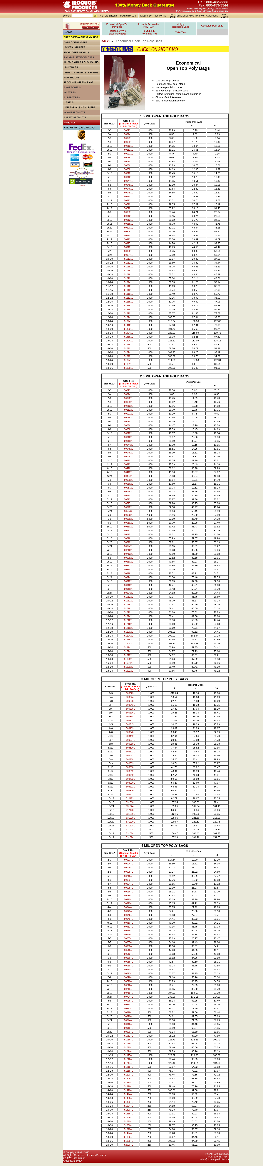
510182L (128, 608)
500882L (128, 558)
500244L (128, 863)
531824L (130, 837)
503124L (128, 903)
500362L (128, 425)
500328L (130, 701)
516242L (128, 663)
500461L (128, 189)
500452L (128, 449)
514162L (128, 639)
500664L (128, 958)
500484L (128, 919)
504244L (128, 934)
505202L (128, 507)
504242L (128, 476)
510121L (128, 263)
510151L (128, 266)
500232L (128, 390)
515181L (128, 337)
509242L (128, 593)
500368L (130, 759)
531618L (130, 829)
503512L (130, 751)
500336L (130, 712)
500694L (128, 965)
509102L (128, 581)
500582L (128, 491)
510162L (128, 604)
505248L (128, 511)
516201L (128, 348)
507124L (128, 985)
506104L (128, 969)
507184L (128, 993)
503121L (128, 177)
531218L (130, 818)
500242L (128, 394)
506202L (128, 542)
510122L (128, 600)
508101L (128, 216)
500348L (130, 732)
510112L (128, 597)
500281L (128, 142)
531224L (130, 825)
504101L (128, 196)
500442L (128, 445)
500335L (130, 709)
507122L (128, 554)
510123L (130, 798)
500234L (128, 860)
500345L (130, 724)
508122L (128, 565)
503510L (130, 747)
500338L (130, 716)
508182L (128, 573)
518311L (128, 364)
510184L (128, 1043)
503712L (130, 779)
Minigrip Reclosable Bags (180, 25)
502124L (128, 876)
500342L (128, 417)
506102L (128, 526)
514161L (128, 325)
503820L (130, 790)
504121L (128, 200)
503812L (130, 786)
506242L (128, 546)
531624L (130, 833)
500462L (128, 452)
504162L (128, 468)
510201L (128, 278)
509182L (128, 589)
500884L (128, 1000)
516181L (128, 344)
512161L (128, 305)
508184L (128, 1012)
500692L (128, 523)
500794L (128, 977)
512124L (128, 1059)
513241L (128, 321)
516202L (128, 659)
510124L (128, 1036)
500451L (128, 185)
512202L (128, 632)
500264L (128, 867)
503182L (128, 441)
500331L (128, 153)
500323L (130, 693)
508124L (128, 1008)
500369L (130, 763)
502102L (128, 406)
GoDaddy (81, 185)
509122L (128, 585)
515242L (128, 651)
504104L (128, 923)
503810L (130, 783)
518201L (128, 356)
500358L (130, 744)
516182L (128, 655)
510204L (128, 1047)
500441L (128, 181)
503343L (130, 705)
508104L (128, 1004)
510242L (128, 616)
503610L (130, 767)
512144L (128, 1063)
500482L (128, 456)
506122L (128, 530)
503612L (130, 771)
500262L (128, 398)
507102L (128, 550)
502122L (128, 410)
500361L (128, 165)
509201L (128, 251)
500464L (128, 915)
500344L (128, 884)
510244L (128, 1051)
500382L (128, 429)
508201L (128, 227)
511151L (128, 290)
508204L (128, 1016)
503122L (128, 437)
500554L (128, 938)
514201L (128, 329)
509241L (128, 255)
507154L (128, 989)
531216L (130, 814)
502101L (128, 146)
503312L (130, 720)
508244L (128, 1020)
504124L (128, 926)
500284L (128, 872)
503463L (130, 728)
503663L (130, 755)
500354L (128, 888)
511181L (128, 294)
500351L (128, 161)
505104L (128, 950)
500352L (128, 421)
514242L (128, 647)
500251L (128, 138)
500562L (128, 484)
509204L (128, 1032)
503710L (130, 775)
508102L (128, 561)
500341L (128, 157)
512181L (128, 309)
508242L (128, 577)
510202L (128, 612)
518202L (128, 667)
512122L (128, 620)
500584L (128, 946)
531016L (130, 802)
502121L (128, 150)
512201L (128, 313)
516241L (128, 352)
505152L (128, 503)
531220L (130, 821)
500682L (128, 519)
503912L (130, 794)
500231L (128, 130)
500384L (128, 895)
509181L (128, 247)
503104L (128, 899)
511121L (128, 286)
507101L (128, 204)
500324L (130, 697)
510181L (128, 274)
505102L (128, 495)
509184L (128, 1028)
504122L (128, 464)
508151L (128, 224)
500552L (128, 480)
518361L (128, 368)
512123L (130, 810)
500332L (128, 413)
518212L (128, 671)
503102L (128, 433)
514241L (128, 333)
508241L (128, 231)
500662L (128, 515)
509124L (128, 1024)
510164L (128, 1039)
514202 (128, 643)
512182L (128, 628)
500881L (128, 212)
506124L (128, 973)
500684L (128, 962)
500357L (130, 740)
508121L (128, 220)
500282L (128, 402)
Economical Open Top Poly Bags (117, 25)
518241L (128, 360)
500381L (128, 169)
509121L (128, 239)
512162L (128, 624)
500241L (128, 134)
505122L (128, 499)
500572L (128, 487)
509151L (128, 243)
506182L (128, 538)
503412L (130, 736)
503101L (128, 173)
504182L (128, 472)
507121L (128, 208)
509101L (128, 235)
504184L (128, 930)
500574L (128, 942)
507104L (128, 981)
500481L (128, 192)
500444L (128, 907)
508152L (128, 569)
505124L (128, 954)
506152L (128, 534)
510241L (128, 282)
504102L (128, 460)
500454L (128, 911)
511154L (128, 1055)
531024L (130, 806)
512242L (128, 635)
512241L (128, 317)
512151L (128, 301)
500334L (128, 880)
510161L (128, 270)
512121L (128, 298)
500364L (128, 891)
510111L (128, 259)
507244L (128, 997)
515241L (128, 340)
